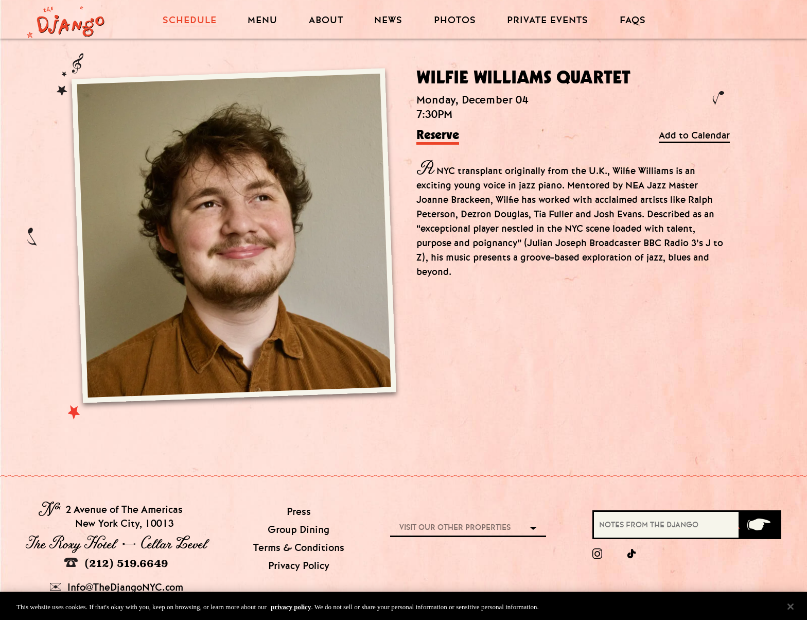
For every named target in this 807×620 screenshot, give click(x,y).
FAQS (633, 20)
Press (299, 511)
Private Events (547, 20)
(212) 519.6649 (116, 563)
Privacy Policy (298, 565)
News (388, 20)
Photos (455, 20)
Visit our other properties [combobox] (455, 527)
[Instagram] (597, 554)
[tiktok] (632, 554)
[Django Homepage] (66, 19)
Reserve (437, 135)
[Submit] (759, 525)
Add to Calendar (694, 136)
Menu (262, 20)
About (326, 20)
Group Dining (298, 529)
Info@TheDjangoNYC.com (116, 587)
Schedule (190, 20)
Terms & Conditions (298, 547)
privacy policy (291, 609)
